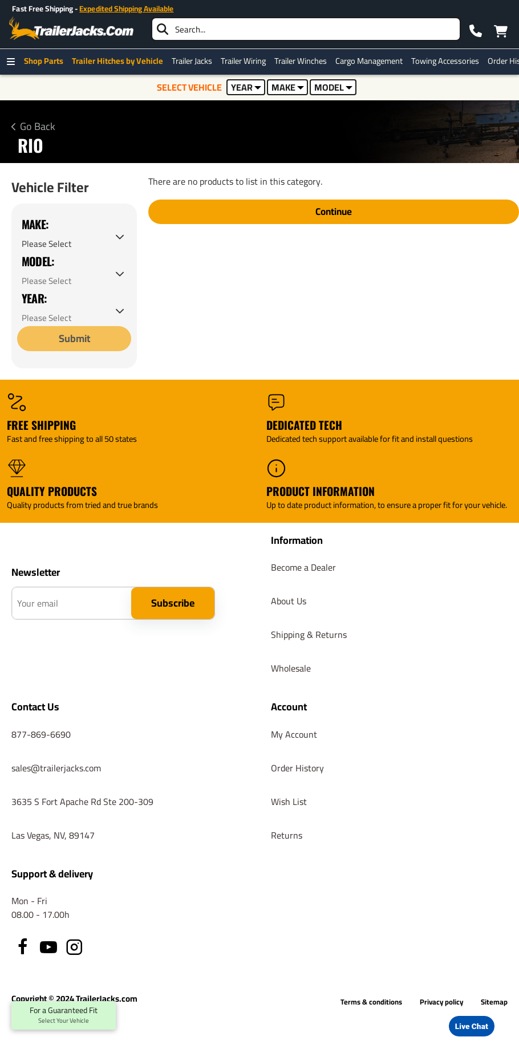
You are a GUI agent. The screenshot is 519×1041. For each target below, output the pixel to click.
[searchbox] (306, 29)
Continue (334, 211)
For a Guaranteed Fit (64, 1015)
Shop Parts (46, 61)
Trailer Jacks (195, 61)
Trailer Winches (303, 61)
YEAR (246, 87)
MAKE (287, 87)
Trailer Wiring (246, 61)
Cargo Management (372, 61)
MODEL (333, 87)
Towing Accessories (448, 61)
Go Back (37, 126)
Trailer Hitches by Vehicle (120, 61)
